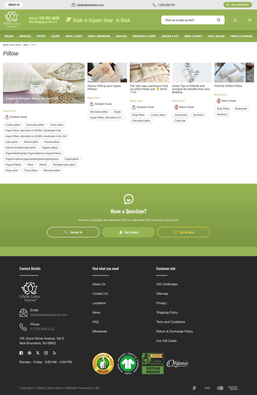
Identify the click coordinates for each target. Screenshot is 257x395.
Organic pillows (50, 147)
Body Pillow (138, 115)
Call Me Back (184, 232)
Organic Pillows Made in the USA (32, 98)
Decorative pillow (35, 124)
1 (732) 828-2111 (42, 329)
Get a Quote (128, 232)
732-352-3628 (49, 18)
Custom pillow (13, 124)
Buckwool (198, 115)
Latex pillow (12, 142)
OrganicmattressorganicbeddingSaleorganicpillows (32, 159)
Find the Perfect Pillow (228, 85)
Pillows (43, 164)
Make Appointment (238, 4)
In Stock (123, 19)
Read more (9, 110)
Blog (25, 45)
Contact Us (13, 4)
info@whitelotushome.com (48, 315)
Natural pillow (31, 142)
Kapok (117, 111)
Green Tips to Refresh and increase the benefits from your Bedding (191, 89)
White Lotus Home (12, 45)
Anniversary (181, 115)
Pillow (30, 164)
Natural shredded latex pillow (21, 147)
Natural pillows (52, 142)
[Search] (193, 20)
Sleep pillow (12, 170)
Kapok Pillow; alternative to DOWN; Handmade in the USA (36, 136)
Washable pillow (51, 170)
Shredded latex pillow (64, 164)
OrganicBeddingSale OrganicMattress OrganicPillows (33, 153)
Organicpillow (71, 159)
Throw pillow (30, 170)
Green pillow (56, 124)
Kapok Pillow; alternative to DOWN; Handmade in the (33, 130)
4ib (97, 388)
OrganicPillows (13, 164)
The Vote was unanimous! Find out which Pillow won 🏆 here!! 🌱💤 (149, 89)
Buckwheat (241, 108)
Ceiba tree (180, 120)
